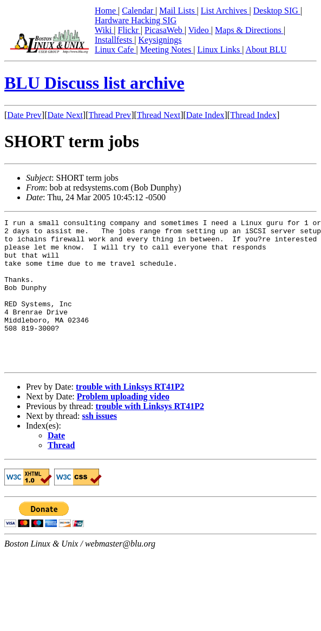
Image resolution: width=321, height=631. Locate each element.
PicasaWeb (165, 30)
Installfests (114, 39)
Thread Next (158, 115)
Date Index (205, 115)
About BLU (265, 49)
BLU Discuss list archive (94, 83)
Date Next (65, 115)
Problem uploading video (123, 425)
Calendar (138, 10)
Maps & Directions (249, 30)
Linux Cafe (115, 49)
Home (106, 10)
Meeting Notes (167, 49)
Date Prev (24, 115)
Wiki (104, 30)
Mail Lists (177, 10)
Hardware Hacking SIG (135, 20)
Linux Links (219, 49)
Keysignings (160, 39)
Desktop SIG (276, 10)
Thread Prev (109, 115)
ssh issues (99, 445)
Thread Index (253, 115)
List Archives (225, 10)
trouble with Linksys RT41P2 (130, 415)
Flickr (129, 30)
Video (199, 30)
